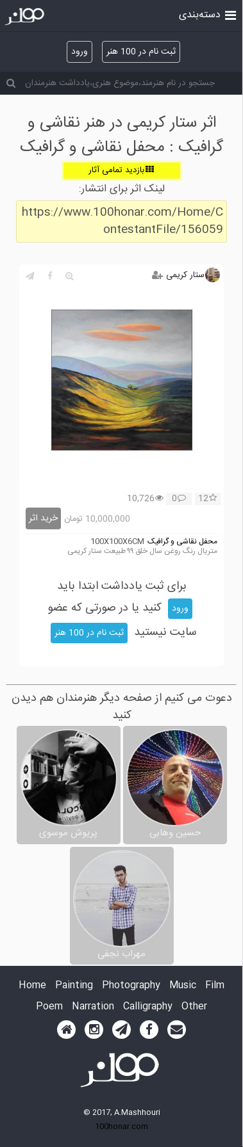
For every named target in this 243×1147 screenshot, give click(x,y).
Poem (49, 1007)
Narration (93, 1007)
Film (214, 986)
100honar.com (121, 1126)
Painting (74, 986)
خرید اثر (43, 518)
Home (32, 986)
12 (207, 499)
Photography (131, 986)
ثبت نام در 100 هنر (141, 52)
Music (182, 986)
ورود (79, 52)
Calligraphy (147, 1007)
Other (194, 1007)
